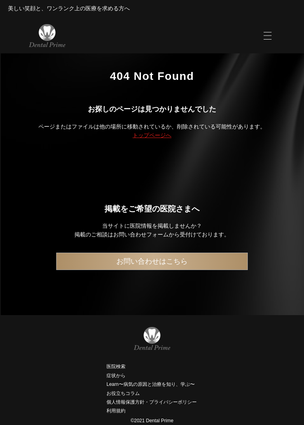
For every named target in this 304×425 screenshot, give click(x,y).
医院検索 (115, 366)
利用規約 (115, 411)
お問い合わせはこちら (152, 261)
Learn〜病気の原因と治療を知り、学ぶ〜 (150, 384)
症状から (115, 375)
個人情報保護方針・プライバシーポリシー (151, 402)
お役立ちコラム (123, 393)
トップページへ (152, 135)
